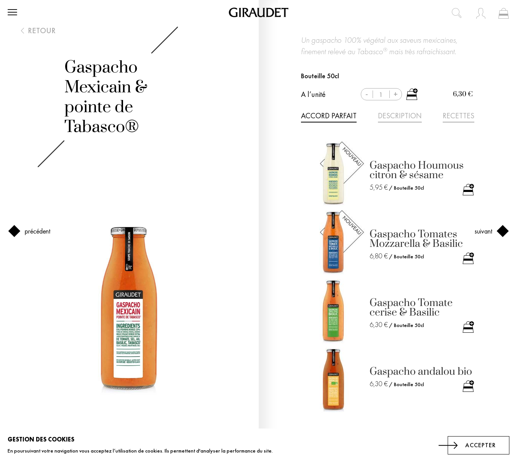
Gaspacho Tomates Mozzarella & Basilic (416, 239)
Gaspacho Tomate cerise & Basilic (411, 307)
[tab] (329, 117)
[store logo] (258, 12)
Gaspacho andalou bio (421, 371)
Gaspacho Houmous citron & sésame (417, 170)
